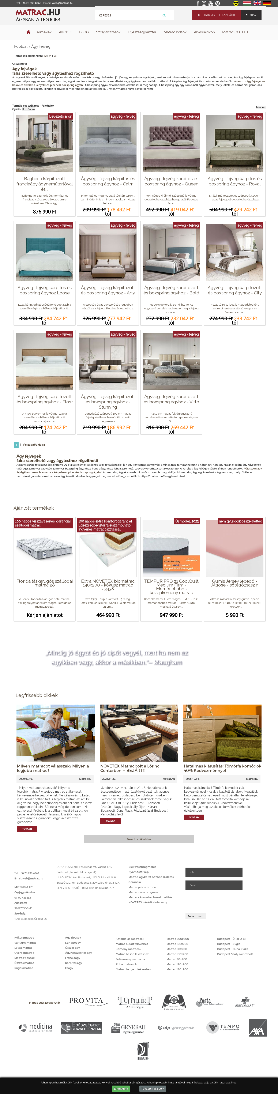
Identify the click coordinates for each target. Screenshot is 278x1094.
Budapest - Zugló (228, 944)
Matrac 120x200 (177, 964)
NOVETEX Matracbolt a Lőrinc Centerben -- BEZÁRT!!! (129, 768)
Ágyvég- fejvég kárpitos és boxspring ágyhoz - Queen (171, 181)
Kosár (251, 14)
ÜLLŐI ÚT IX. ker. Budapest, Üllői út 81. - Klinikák (86, 877)
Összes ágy (72, 947)
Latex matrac (23, 947)
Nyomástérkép (138, 872)
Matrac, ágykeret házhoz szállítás (151, 877)
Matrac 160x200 (177, 944)
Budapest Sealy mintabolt (235, 954)
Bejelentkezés (206, 14)
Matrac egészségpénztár (44, 1002)
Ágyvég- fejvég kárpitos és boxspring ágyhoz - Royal (235, 181)
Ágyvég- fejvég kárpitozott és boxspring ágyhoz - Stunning (108, 402)
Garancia (134, 882)
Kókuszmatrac (24, 937)
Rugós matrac (23, 968)
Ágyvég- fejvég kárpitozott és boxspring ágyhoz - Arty (108, 290)
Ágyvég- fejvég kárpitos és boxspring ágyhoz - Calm (108, 181)
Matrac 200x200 (177, 938)
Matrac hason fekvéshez (132, 954)
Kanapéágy (73, 942)
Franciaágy (72, 957)
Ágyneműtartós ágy (78, 952)
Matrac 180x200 (177, 954)
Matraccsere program (143, 892)
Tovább (27, 828)
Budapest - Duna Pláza (232, 949)
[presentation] (217, 901)
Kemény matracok (128, 949)
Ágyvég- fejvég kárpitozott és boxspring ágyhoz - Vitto (171, 399)
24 (50, 55)
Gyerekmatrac (24, 952)
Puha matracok (126, 964)
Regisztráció (227, 14)
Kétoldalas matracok (130, 938)
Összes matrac (24, 963)
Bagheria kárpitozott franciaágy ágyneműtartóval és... (44, 184)
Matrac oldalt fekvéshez (132, 944)
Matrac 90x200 (176, 959)
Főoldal (20, 46)
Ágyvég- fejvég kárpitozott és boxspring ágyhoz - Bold (171, 290)
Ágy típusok (73, 937)
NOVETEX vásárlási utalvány (147, 902)
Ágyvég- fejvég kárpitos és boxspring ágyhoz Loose (45, 290)
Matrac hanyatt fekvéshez (133, 969)
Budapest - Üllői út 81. (231, 938)
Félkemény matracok (130, 959)
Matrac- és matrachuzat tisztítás (150, 897)
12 (45, 55)
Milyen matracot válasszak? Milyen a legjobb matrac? (53, 768)
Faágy (69, 968)
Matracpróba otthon (142, 887)
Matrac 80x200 (176, 949)
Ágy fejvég (40, 46)
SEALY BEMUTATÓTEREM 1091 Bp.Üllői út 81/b (85, 888)
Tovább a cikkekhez (139, 839)
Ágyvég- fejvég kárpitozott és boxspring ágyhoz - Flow (44, 399)
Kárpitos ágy (73, 963)
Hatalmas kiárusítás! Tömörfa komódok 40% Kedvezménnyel (222, 768)
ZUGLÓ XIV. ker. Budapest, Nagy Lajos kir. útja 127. (88, 882)
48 (55, 55)
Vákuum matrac (25, 942)
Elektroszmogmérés (142, 866)
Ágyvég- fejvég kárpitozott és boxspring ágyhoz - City (235, 290)
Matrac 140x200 (177, 969)
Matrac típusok (24, 957)
